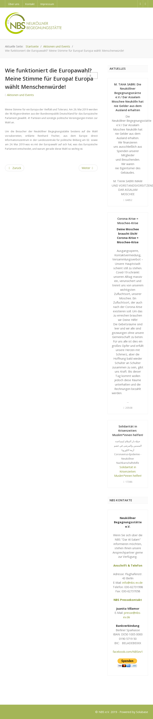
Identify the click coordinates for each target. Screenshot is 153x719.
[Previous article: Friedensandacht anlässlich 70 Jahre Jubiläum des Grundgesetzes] (14, 168)
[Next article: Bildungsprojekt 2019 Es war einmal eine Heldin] (88, 168)
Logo (8, 694)
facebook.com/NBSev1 (128, 652)
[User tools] (92, 75)
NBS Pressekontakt (128, 600)
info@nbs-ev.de (132, 582)
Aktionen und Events (20, 95)
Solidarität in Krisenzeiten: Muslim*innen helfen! (127, 430)
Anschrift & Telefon (127, 565)
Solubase (142, 712)
